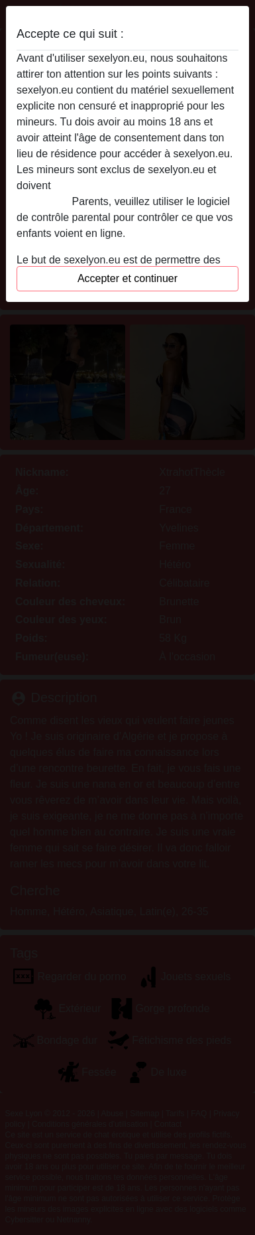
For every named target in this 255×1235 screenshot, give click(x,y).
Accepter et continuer (127, 278)
